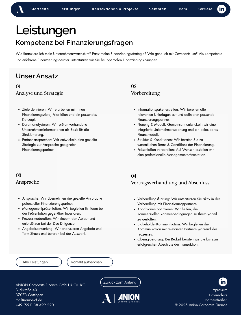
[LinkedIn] (221, 9)
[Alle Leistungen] (39, 262)
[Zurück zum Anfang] (120, 282)
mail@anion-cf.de (29, 300)
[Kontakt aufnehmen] (90, 262)
